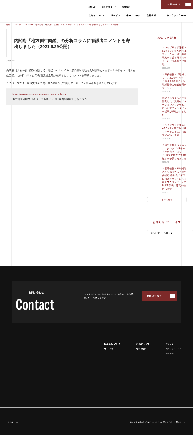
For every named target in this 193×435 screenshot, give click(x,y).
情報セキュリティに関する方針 (159, 422)
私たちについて (96, 15)
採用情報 (126, 7)
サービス (115, 15)
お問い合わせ (173, 4)
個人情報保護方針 (137, 422)
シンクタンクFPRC (177, 15)
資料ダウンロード (109, 7)
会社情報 (151, 15)
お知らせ (92, 7)
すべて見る (167, 199)
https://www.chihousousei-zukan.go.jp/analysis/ (39, 94)
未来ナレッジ (133, 15)
